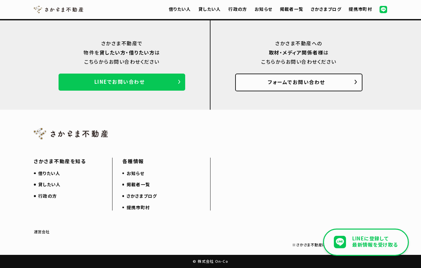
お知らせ (263, 9)
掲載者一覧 (292, 9)
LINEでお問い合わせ (119, 81)
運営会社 (42, 231)
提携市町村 (360, 9)
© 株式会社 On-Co (210, 261)
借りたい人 (180, 9)
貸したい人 (209, 9)
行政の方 (237, 9)
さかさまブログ (326, 9)
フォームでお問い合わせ (296, 81)
